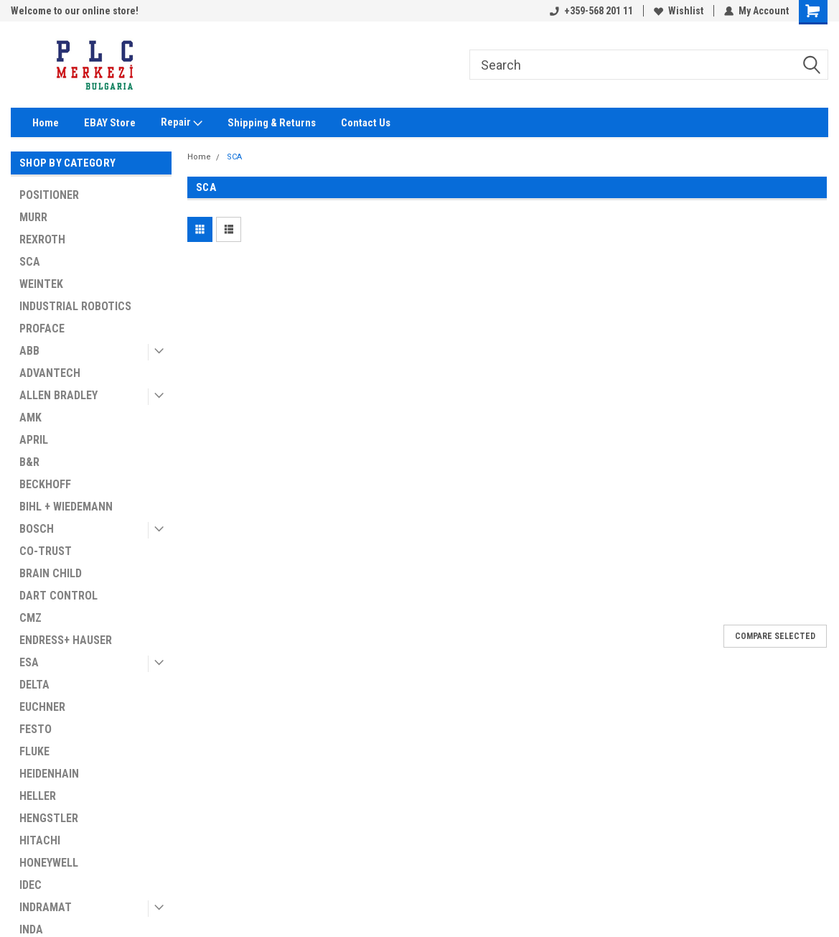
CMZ (30, 618)
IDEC (30, 885)
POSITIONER (49, 195)
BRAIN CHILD (50, 573)
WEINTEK (41, 284)
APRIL (33, 440)
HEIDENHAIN (49, 773)
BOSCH (36, 529)
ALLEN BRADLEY (58, 395)
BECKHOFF (45, 484)
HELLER (37, 796)
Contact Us (365, 122)
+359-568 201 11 (591, 11)
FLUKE (34, 751)
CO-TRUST (45, 551)
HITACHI (39, 840)
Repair (181, 123)
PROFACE (42, 328)
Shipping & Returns (272, 122)
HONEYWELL (48, 863)
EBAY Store (110, 122)
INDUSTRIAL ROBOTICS (75, 306)
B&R (29, 462)
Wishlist (678, 11)
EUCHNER (42, 707)
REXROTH (42, 239)
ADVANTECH (49, 373)
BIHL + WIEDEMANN (66, 506)
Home (45, 122)
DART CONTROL (58, 595)
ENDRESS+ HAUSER (65, 640)
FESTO (35, 729)
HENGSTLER (48, 818)
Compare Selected (775, 636)
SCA (29, 262)
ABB (29, 351)
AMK (30, 417)
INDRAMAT (45, 907)
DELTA (34, 684)
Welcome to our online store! (75, 11)
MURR (33, 217)
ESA (29, 662)
